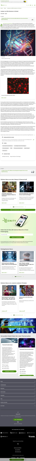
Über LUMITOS (17, 449)
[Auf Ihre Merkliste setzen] (32, 5)
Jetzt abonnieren (18, 419)
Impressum (13, 457)
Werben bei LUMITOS (17, 447)
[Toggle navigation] (34, 5)
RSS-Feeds (2, 405)
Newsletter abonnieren (17, 237)
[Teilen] (29, 5)
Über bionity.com (18, 451)
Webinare (2, 395)
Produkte (2, 388)
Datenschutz (22, 457)
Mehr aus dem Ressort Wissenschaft (18, 209)
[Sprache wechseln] (30, 5)
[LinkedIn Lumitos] (18, 443)
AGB (17, 457)
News (2, 381)
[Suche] (27, 5)
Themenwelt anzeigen (9, 371)
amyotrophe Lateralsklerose (7, 23)
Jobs (1, 398)
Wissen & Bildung (4, 402)
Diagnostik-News (18, 326)
